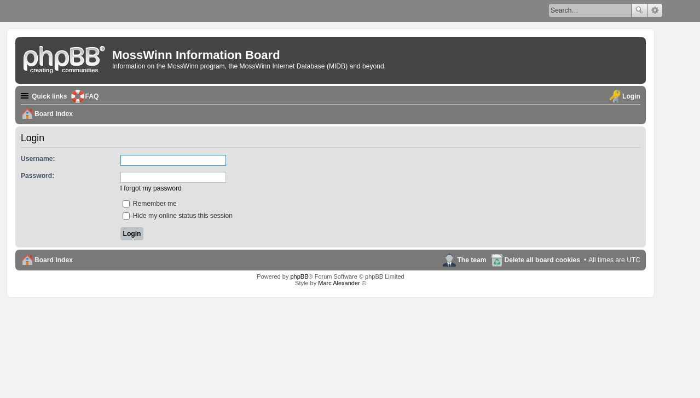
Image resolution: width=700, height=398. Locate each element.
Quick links (49, 96)
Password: (37, 176)
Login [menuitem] (631, 96)
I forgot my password (151, 188)
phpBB (299, 276)
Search (639, 10)
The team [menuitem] (471, 260)
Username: (38, 159)
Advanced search (654, 10)
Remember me (150, 203)
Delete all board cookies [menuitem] (542, 260)
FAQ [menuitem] (92, 96)
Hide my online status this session (178, 216)
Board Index (53, 260)
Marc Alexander (339, 283)
